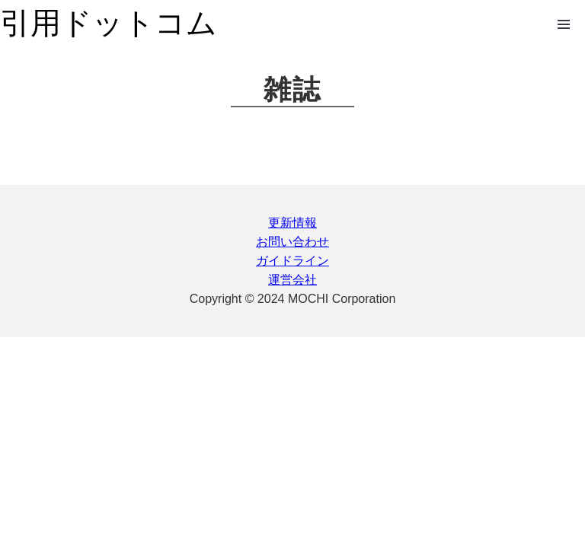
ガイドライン (292, 260)
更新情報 (292, 222)
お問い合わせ (292, 241)
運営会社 (292, 279)
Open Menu (564, 24)
